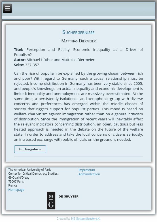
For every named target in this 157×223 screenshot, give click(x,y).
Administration (89, 174)
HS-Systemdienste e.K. (85, 218)
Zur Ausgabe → (30, 149)
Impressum (86, 170)
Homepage (16, 189)
